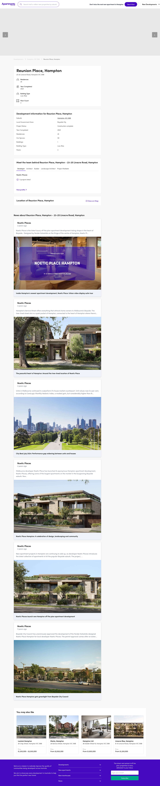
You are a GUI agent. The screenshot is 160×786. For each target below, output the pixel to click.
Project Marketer (63, 168)
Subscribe (124, 778)
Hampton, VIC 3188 (33, 59)
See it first (105, 4)
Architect (29, 168)
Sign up (153, 4)
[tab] (21, 168)
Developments (18, 59)
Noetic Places (21, 174)
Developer (21, 168)
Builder (36, 168)
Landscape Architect (48, 168)
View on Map (91, 200)
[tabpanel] (57, 181)
